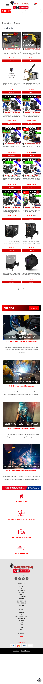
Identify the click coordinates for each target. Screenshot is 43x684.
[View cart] (35, 4)
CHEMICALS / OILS (21, 601)
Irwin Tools (21, 619)
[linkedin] (27, 578)
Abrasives (21, 595)
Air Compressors (21, 597)
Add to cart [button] (11, 60)
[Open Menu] (7, 4)
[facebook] (16, 578)
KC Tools (21, 621)
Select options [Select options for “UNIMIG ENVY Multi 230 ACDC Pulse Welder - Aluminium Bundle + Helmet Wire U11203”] (31, 187)
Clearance (21, 605)
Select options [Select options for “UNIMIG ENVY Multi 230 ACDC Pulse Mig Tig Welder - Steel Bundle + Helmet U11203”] (11, 187)
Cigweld (21, 613)
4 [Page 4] (23, 289)
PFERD (21, 625)
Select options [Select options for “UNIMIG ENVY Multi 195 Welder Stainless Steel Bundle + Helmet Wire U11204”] (11, 155)
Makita (21, 623)
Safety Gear (21, 591)
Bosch (21, 615)
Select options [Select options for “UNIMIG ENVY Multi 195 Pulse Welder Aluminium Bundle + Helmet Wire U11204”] (11, 124)
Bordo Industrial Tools (21, 617)
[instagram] (23, 578)
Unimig (21, 629)
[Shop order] (21, 28)
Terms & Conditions (25, 651)
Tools (21, 589)
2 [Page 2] (18, 289)
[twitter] (19, 578)
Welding (21, 587)
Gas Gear (21, 593)
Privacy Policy (16, 651)
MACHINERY (21, 599)
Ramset (21, 627)
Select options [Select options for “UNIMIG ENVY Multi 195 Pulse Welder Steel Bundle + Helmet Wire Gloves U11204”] (31, 124)
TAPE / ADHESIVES (21, 603)
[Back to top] (39, 680)
